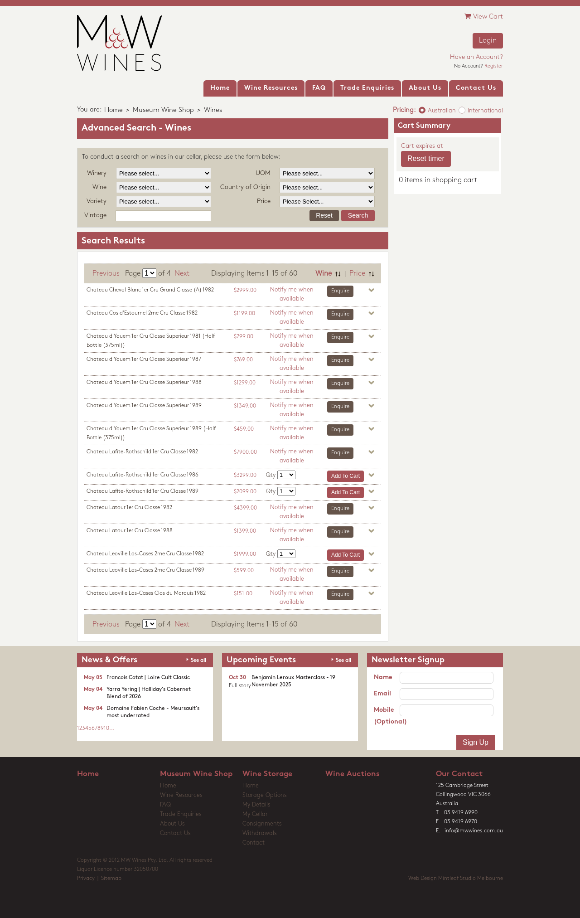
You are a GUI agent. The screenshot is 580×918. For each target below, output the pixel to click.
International (485, 111)
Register (493, 66)
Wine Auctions (352, 774)
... (112, 728)
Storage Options (264, 795)
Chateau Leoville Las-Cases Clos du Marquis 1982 (146, 593)
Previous (106, 273)
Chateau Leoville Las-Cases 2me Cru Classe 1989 (145, 570)
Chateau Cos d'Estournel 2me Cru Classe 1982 (142, 313)
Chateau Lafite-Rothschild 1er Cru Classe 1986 (142, 475)
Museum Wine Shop (163, 110)
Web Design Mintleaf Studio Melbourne (455, 878)
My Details (256, 805)
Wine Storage (267, 774)
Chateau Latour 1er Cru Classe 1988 (130, 531)
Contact (253, 843)
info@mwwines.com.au (474, 831)
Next (181, 273)
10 (106, 728)
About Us (172, 824)
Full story (240, 686)
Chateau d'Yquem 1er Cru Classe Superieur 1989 (144, 405)
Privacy (86, 878)
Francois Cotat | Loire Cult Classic (148, 677)
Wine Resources (181, 795)
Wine (323, 273)
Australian (442, 111)
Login (488, 40)
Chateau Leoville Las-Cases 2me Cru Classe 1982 (145, 554)
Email (382, 693)
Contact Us (175, 833)
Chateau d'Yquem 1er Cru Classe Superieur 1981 (151, 341)
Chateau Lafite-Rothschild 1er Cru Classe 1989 (142, 491)
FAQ (165, 805)
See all (198, 660)
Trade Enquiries (181, 814)
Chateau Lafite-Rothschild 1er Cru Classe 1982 (142, 452)
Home (113, 110)
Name (383, 677)
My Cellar (255, 814)
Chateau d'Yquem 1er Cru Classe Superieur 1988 (144, 382)
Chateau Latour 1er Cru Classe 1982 (129, 507)
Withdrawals (259, 833)
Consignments (262, 824)
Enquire (340, 291)
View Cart (483, 16)
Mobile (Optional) (387, 716)
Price (357, 273)
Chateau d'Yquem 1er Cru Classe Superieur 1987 (144, 359)
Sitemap (111, 878)
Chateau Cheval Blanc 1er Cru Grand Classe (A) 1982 (150, 290)
